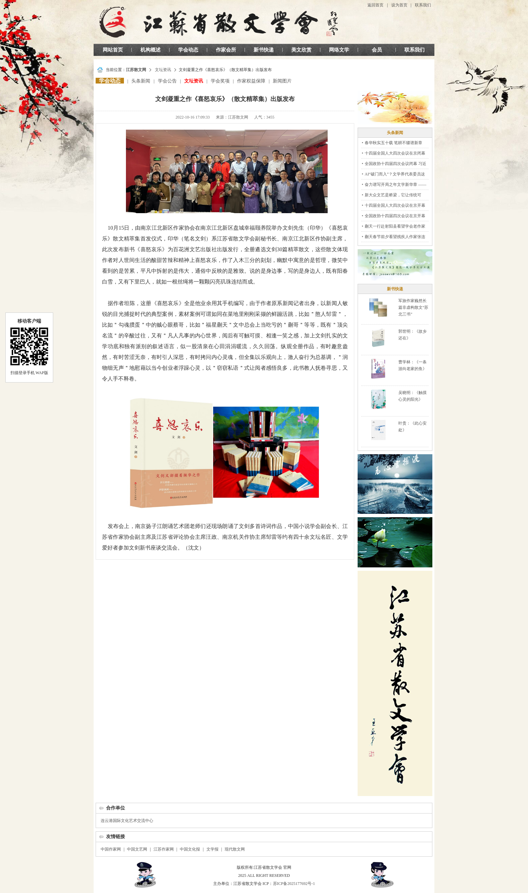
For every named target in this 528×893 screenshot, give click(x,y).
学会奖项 (220, 81)
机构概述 (150, 50)
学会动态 (188, 50)
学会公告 (167, 81)
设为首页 (399, 5)
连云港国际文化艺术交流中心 (127, 820)
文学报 (212, 849)
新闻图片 (282, 81)
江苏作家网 (164, 849)
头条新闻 (140, 81)
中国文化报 (190, 849)
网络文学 (339, 50)
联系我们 (423, 5)
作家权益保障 (251, 81)
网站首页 (113, 50)
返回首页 (375, 5)
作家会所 (226, 50)
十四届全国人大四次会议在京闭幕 (395, 153)
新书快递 (264, 50)
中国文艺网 (137, 849)
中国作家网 (111, 849)
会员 (377, 50)
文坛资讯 (163, 69)
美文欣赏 (301, 50)
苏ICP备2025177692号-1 (294, 883)
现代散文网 (235, 849)
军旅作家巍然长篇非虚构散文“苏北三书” (413, 307)
